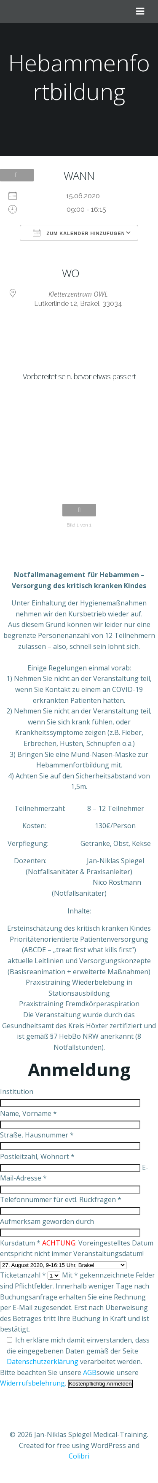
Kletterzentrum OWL (78, 294)
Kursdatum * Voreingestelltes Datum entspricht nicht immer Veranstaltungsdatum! (76, 1253)
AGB (89, 1372)
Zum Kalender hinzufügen (79, 233)
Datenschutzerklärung (42, 1361)
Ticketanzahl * (30, 1275)
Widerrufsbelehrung (32, 1383)
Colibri (79, 1456)
